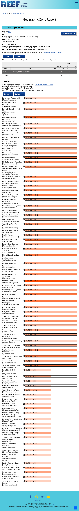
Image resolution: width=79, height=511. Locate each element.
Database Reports (18, 14)
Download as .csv (69, 33)
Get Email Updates (39, 501)
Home (5, 14)
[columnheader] (60, 66)
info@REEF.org (51, 504)
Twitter (42, 497)
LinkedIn (48, 497)
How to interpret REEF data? (52, 53)
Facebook (30, 497)
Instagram (36, 497)
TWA (9, 32)
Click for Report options (15, 28)
